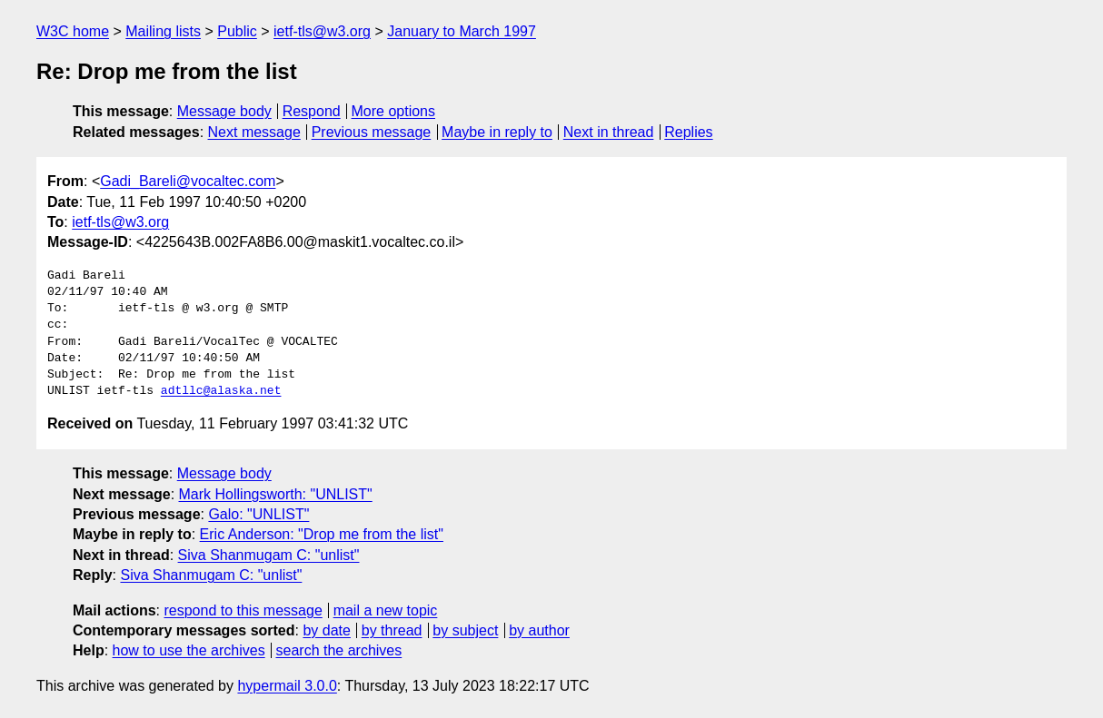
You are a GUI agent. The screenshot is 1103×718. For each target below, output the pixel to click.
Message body (224, 111)
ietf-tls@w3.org (322, 31)
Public (237, 31)
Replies (688, 132)
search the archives (339, 650)
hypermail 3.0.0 (286, 685)
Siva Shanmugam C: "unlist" (269, 555)
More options (394, 111)
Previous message (372, 132)
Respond (312, 111)
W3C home (72, 31)
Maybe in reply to (497, 132)
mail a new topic (385, 610)
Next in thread (608, 132)
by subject (465, 630)
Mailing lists (163, 31)
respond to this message (243, 610)
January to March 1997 (461, 31)
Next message (254, 132)
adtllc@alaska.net (221, 391)
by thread (392, 630)
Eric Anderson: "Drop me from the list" (321, 534)
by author (539, 630)
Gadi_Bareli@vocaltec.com (187, 181)
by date (326, 630)
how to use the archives (189, 650)
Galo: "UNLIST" (258, 514)
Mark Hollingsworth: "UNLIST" (276, 494)
